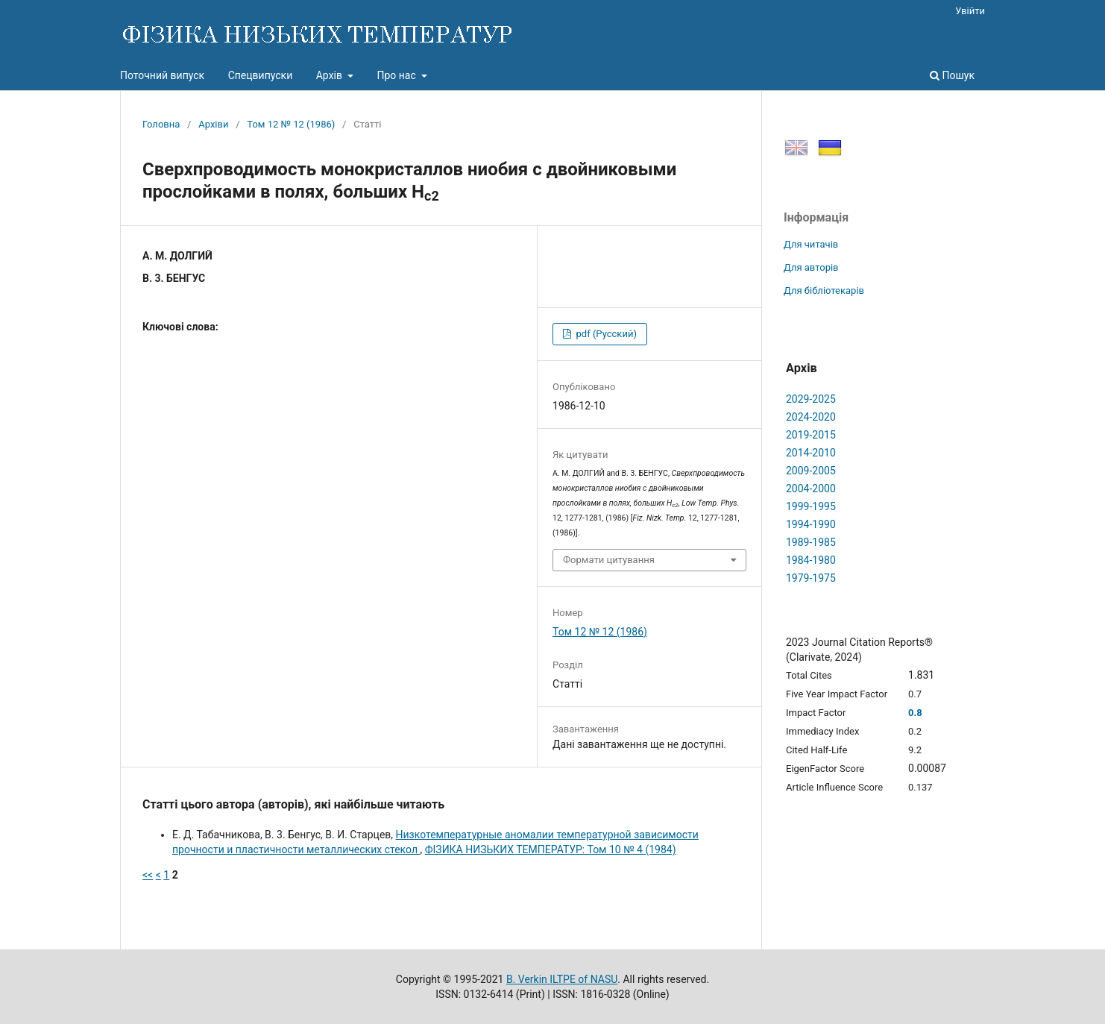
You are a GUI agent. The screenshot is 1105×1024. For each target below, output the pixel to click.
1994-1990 (811, 524)
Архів (330, 75)
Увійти (970, 10)
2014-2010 (811, 453)
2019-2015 (811, 435)
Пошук (952, 75)
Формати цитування (609, 559)
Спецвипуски (260, 75)
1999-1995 (811, 506)
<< (147, 875)
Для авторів (811, 267)
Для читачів (811, 244)
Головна (161, 124)
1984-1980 (811, 560)
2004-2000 (811, 488)
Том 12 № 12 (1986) (291, 124)
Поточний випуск (162, 75)
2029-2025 (811, 399)
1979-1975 (811, 578)
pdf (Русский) (605, 333)
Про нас (397, 75)
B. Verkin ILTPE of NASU (561, 979)
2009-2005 (811, 471)
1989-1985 (811, 542)
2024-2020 (811, 417)
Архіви (213, 124)
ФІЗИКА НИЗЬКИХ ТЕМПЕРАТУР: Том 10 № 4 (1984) (550, 849)
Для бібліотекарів (824, 290)
